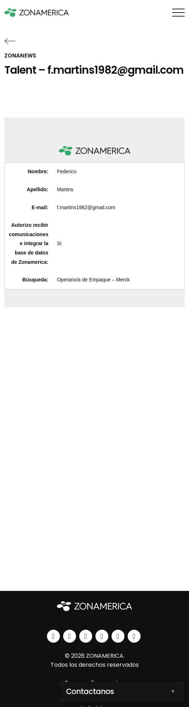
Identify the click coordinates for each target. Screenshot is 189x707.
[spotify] (118, 636)
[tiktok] (134, 636)
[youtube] (101, 636)
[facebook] (85, 636)
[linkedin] (53, 636)
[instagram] (69, 636)
